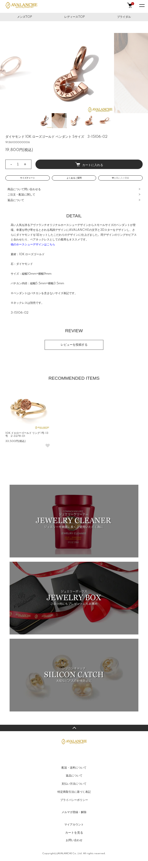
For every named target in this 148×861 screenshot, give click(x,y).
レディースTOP (74, 16)
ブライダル (124, 16)
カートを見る (74, 832)
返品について (15, 200)
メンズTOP (24, 16)
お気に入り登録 (120, 178)
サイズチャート (27, 178)
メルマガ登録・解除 (74, 812)
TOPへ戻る (74, 728)
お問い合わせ (74, 840)
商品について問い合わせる (24, 189)
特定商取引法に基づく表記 (74, 791)
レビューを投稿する (74, 345)
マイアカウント (74, 824)
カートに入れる (89, 164)
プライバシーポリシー (74, 800)
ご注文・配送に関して (21, 194)
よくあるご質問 (74, 178)
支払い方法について (74, 783)
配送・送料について (74, 767)
